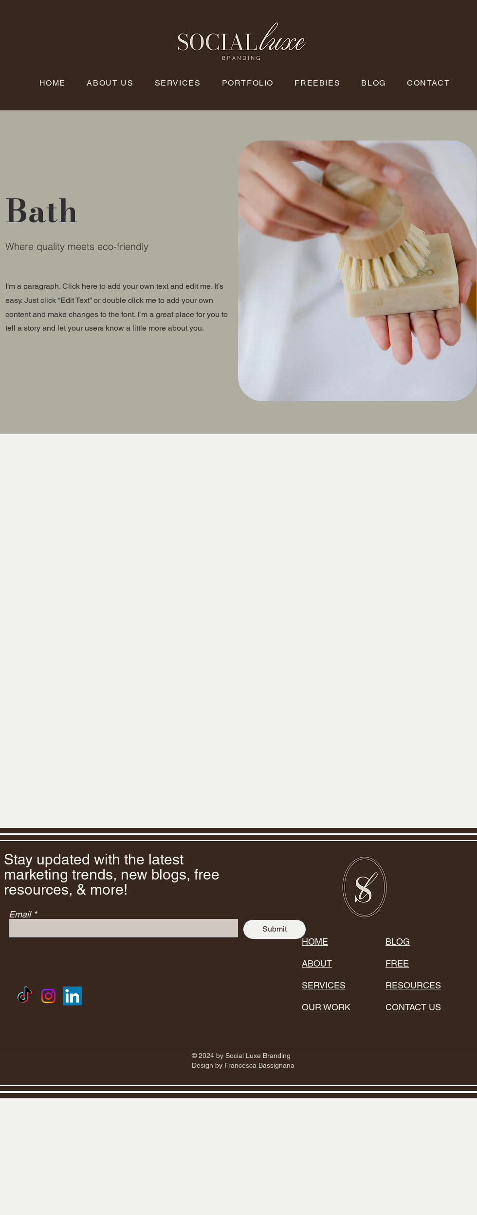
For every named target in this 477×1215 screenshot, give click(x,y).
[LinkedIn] (72, 995)
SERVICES (324, 985)
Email (20, 914)
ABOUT (317, 963)
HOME (315, 941)
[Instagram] (48, 995)
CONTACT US (413, 1007)
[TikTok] (24, 995)
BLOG (397, 941)
